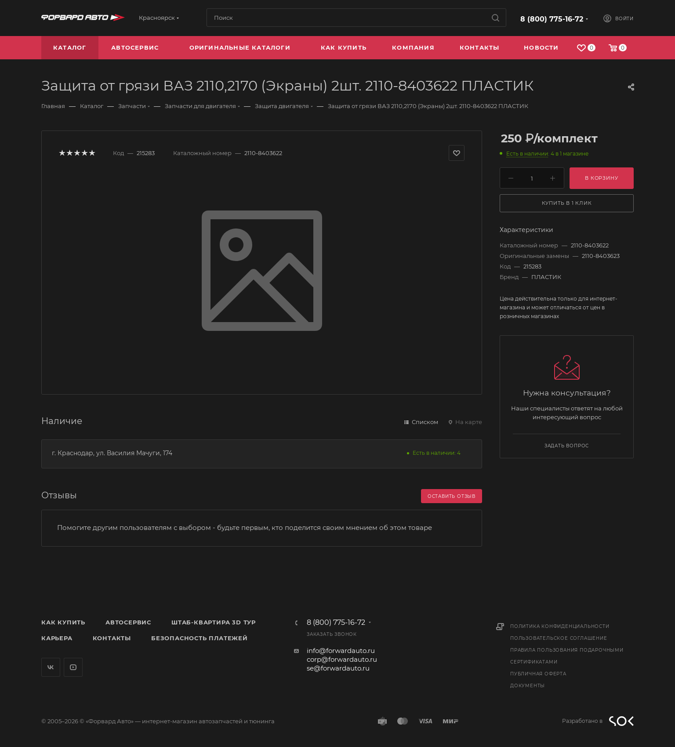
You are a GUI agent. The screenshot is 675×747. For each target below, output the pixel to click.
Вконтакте (50, 667)
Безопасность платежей (199, 638)
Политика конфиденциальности (560, 626)
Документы (527, 686)
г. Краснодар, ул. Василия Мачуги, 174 (112, 453)
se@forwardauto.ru (338, 668)
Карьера (57, 638)
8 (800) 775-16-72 (551, 19)
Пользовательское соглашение (558, 638)
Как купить (63, 622)
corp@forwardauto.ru (342, 659)
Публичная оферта (538, 674)
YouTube (73, 667)
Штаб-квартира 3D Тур (213, 622)
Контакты (112, 638)
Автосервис (128, 622)
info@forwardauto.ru (341, 650)
